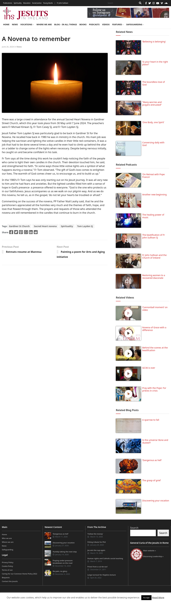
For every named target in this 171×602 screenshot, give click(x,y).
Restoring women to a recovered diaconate (153, 276)
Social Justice (36, 3)
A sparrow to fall (150, 419)
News (15, 24)
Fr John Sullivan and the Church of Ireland (154, 256)
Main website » (149, 550)
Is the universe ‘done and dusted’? (155, 441)
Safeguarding (135, 24)
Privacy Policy (7, 562)
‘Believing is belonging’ (154, 41)
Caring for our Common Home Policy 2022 (19, 574)
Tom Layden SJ (85, 226)
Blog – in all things (65, 24)
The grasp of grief (151, 480)
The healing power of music (153, 216)
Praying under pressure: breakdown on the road (63, 561)
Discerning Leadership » (153, 556)
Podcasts (94, 24)
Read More (158, 597)
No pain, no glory (60, 571)
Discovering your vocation (155, 500)
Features (118, 24)
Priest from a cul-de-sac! (97, 566)
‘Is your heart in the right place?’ (155, 63)
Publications (7, 3)
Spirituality (18, 3)
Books (82, 24)
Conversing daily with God (153, 144)
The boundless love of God (153, 83)
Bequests (6, 577)
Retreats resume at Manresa (23, 252)
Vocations (27, 24)
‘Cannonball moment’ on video (155, 308)
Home (6, 24)
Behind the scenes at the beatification (155, 349)
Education (26, 3)
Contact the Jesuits (10, 581)
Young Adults (48, 3)
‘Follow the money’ (95, 534)
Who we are (7, 538)
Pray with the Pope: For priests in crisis (154, 389)
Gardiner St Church (19, 226)
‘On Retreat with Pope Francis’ (153, 175)
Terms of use (7, 570)
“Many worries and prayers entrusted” (152, 103)
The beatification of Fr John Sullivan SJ (153, 236)
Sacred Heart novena (45, 226)
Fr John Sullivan (62, 3)
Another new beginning (154, 194)
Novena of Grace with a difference (154, 329)
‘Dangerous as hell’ (152, 460)
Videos (106, 24)
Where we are (44, 24)
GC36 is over (148, 367)
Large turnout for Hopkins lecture (101, 575)
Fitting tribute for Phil (96, 542)
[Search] (122, 3)
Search (134, 527)
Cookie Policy (7, 566)
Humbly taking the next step (65, 551)
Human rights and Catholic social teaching (105, 558)
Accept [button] (146, 597)
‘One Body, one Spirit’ (153, 122)
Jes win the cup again (96, 550)
